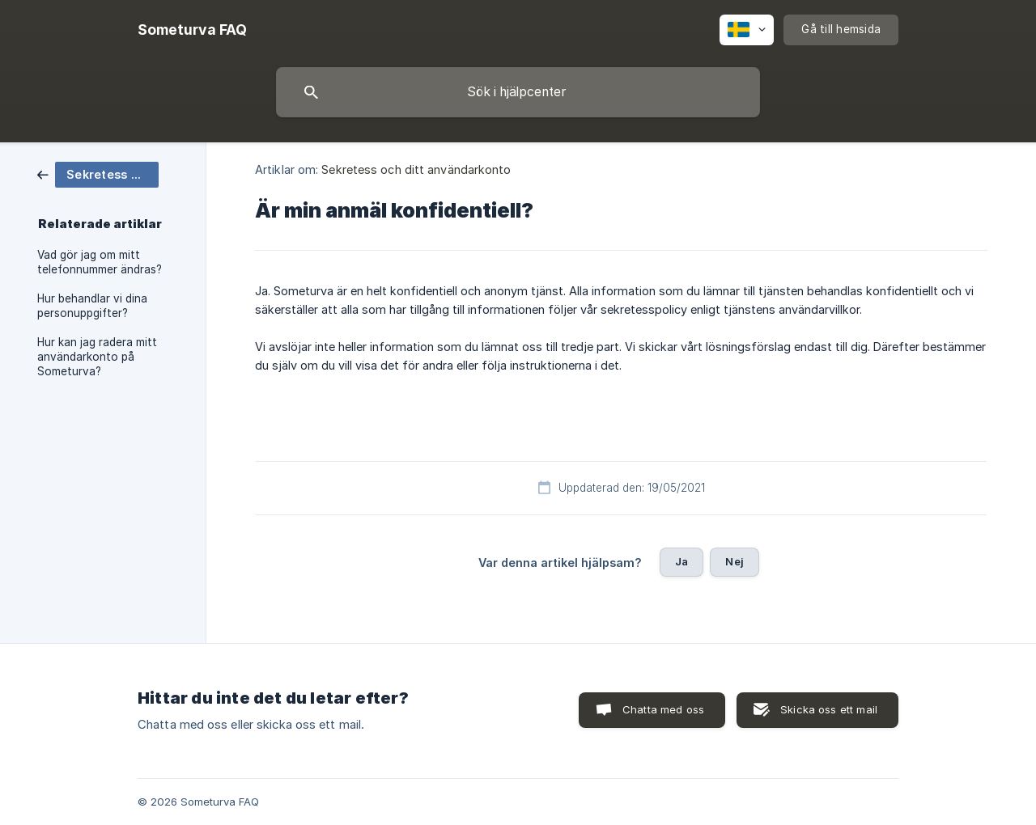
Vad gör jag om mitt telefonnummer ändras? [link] (99, 262)
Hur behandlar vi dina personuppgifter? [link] (92, 305)
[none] (192, 30)
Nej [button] (734, 561)
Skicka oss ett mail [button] (828, 709)
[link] (98, 173)
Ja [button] (681, 561)
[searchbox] (518, 92)
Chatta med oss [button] (663, 709)
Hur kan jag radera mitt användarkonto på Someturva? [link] (97, 357)
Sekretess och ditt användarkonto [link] (416, 169)
